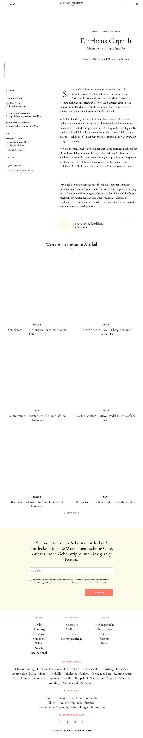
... (6, 162)
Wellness (71, 629)
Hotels (71, 634)
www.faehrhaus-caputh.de (20, 170)
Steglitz (67, 678)
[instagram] (68, 722)
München (39, 639)
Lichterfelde (19, 674)
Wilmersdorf (70, 683)
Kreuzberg (107, 669)
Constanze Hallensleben (94, 59)
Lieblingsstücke (104, 625)
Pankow (84, 674)
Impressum (98, 707)
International (38, 653)
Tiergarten (97, 678)
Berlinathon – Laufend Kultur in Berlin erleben (106, 502)
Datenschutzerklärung (57, 583)
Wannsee (124, 678)
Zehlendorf (87, 683)
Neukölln (55, 674)
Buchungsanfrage (71, 639)
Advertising (67, 703)
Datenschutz (46, 707)
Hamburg (39, 629)
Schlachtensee (21, 678)
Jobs (79, 703)
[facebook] (60, 722)
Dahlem (42, 669)
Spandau (55, 678)
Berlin (38, 625)
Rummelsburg (123, 674)
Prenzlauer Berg (101, 674)
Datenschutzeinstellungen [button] (72, 707)
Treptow (111, 678)
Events (53, 703)
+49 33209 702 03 (13, 165)
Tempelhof (81, 678)
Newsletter (92, 698)
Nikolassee (70, 674)
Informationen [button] (71, 691)
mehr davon (73, 512)
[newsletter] (82, 722)
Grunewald (91, 669)
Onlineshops (104, 629)
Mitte (32, 674)
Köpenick (122, 669)
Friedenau (55, 669)
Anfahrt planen (15, 149)
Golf (104, 634)
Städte (38, 617)
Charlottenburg (25, 669)
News (104, 643)
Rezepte (104, 639)
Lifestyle (104, 617)
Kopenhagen (38, 634)
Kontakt (60, 698)
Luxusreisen (71, 617)
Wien (38, 643)
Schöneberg (40, 678)
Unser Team (75, 698)
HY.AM (88, 731)
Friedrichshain (73, 669)
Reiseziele (71, 625)
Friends (89, 703)
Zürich (38, 648)
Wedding (54, 683)
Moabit (42, 674)
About (48, 698)
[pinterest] (75, 722)
